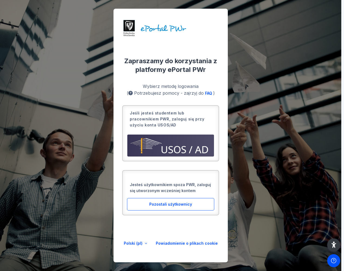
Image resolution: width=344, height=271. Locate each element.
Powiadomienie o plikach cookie (187, 243)
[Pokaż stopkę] (333, 260)
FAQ (209, 93)
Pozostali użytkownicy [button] (170, 204)
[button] (333, 244)
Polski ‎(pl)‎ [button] (134, 243)
